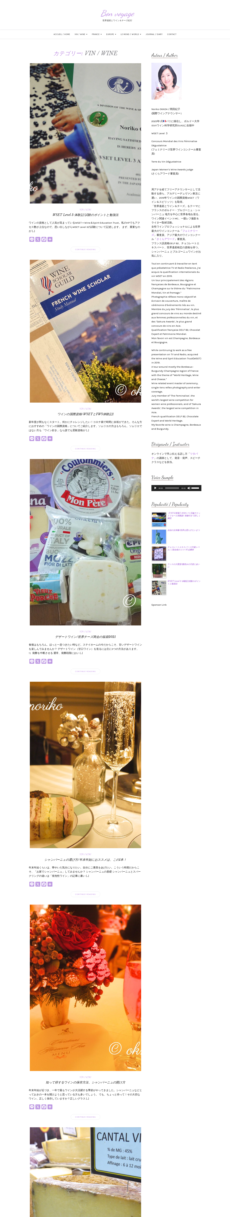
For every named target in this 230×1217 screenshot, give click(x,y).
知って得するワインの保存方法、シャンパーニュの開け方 (85, 1082)
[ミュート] (188, 488)
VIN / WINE (81, 34)
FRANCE (97, 34)
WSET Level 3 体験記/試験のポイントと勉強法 (86, 215)
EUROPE (111, 34)
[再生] (155, 488)
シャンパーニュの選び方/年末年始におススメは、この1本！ (85, 859)
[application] (176, 488)
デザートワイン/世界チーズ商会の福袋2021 (85, 637)
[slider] (172, 488)
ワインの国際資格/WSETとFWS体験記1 (85, 414)
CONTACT (172, 34)
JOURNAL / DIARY (154, 34)
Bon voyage (117, 13)
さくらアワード (166, 239)
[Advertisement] (176, 630)
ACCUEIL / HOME (62, 34)
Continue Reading (85, 249)
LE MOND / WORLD (131, 34)
